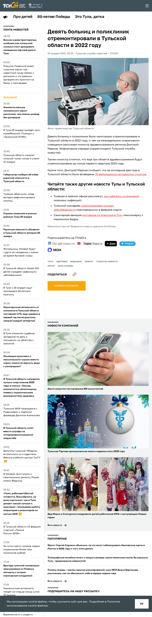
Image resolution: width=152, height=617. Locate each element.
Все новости (55, 525)
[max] (54, 250)
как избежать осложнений (121, 196)
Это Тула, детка (89, 17)
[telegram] (127, 243)
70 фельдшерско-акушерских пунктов (120, 174)
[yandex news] (89, 243)
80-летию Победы (53, 17)
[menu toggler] (147, 6)
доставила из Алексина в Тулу (102, 215)
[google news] (61, 243)
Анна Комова (65, 266)
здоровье (61, 262)
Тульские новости (107, 262)
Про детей (22, 17)
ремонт (89, 262)
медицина (76, 262)
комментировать (66, 286)
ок (142, 604)
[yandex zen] (111, 243)
